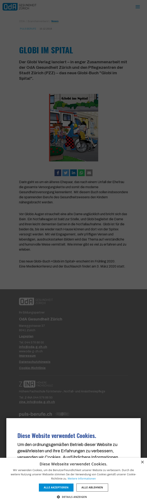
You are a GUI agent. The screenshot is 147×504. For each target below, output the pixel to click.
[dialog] (73, 481)
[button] (73, 497)
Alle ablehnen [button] (92, 487)
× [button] (142, 462)
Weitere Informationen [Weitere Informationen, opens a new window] (82, 478)
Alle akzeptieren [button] (56, 487)
